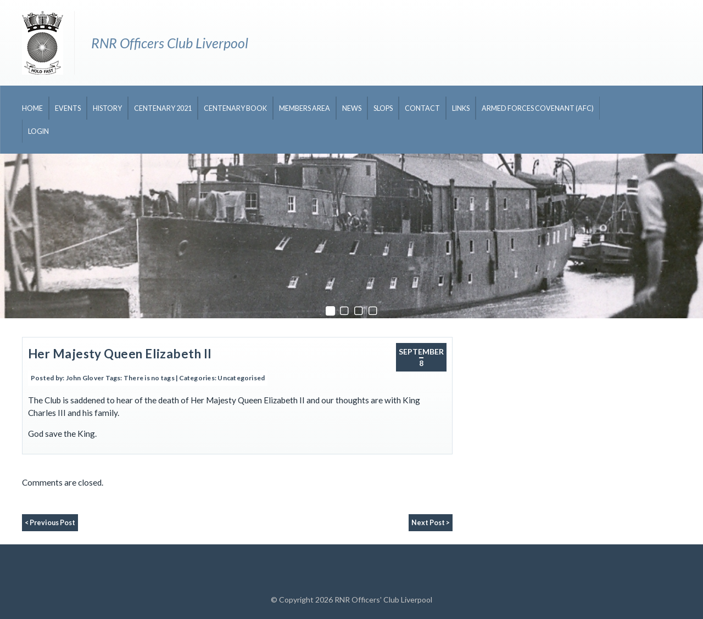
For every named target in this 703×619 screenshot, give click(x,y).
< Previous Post (50, 523)
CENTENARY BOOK (235, 108)
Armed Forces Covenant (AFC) (538, 108)
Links (461, 108)
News (351, 108)
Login (38, 131)
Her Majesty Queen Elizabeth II (119, 353)
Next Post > (430, 523)
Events (68, 108)
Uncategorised (241, 378)
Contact (422, 108)
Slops (383, 108)
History (107, 108)
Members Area (304, 108)
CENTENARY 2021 (163, 108)
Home (32, 108)
